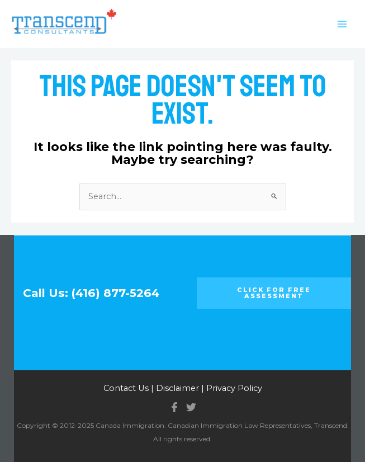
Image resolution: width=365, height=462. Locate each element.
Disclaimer (177, 388)
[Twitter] (191, 407)
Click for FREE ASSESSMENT (274, 293)
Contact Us (126, 388)
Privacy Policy (234, 388)
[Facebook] (174, 407)
